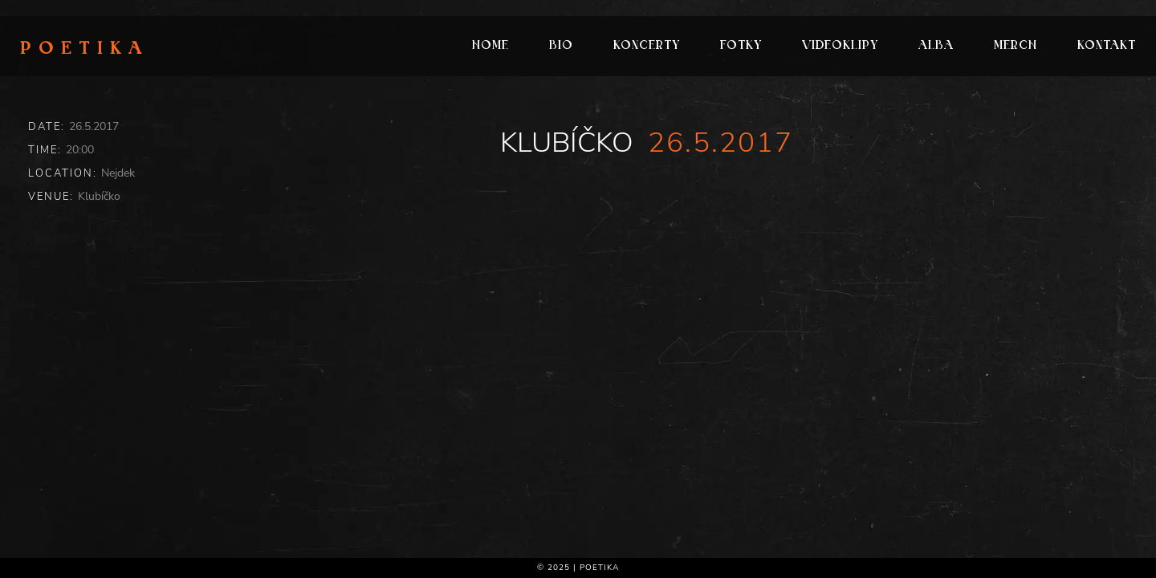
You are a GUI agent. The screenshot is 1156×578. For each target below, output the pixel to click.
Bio (561, 46)
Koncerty (646, 46)
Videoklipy (840, 46)
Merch (1015, 46)
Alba (936, 46)
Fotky (741, 46)
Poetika (84, 50)
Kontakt (1106, 46)
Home (490, 46)
